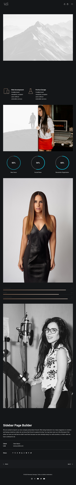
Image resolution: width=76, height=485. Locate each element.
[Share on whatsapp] (24, 453)
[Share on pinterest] (20, 453)
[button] (72, 4)
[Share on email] (31, 453)
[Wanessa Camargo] (6, 4)
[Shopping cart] (66, 4)
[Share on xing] (29, 453)
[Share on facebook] (13, 453)
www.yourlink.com (18, 446)
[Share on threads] (17, 453)
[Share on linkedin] (22, 453)
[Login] (63, 4)
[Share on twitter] (15, 453)
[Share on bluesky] (26, 453)
